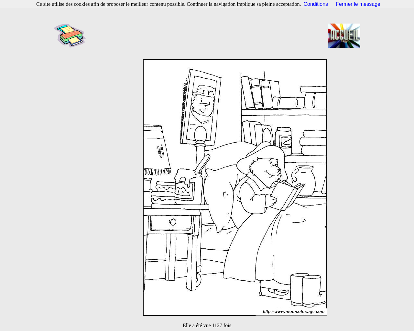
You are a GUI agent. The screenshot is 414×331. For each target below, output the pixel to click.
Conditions (316, 4)
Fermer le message (358, 4)
